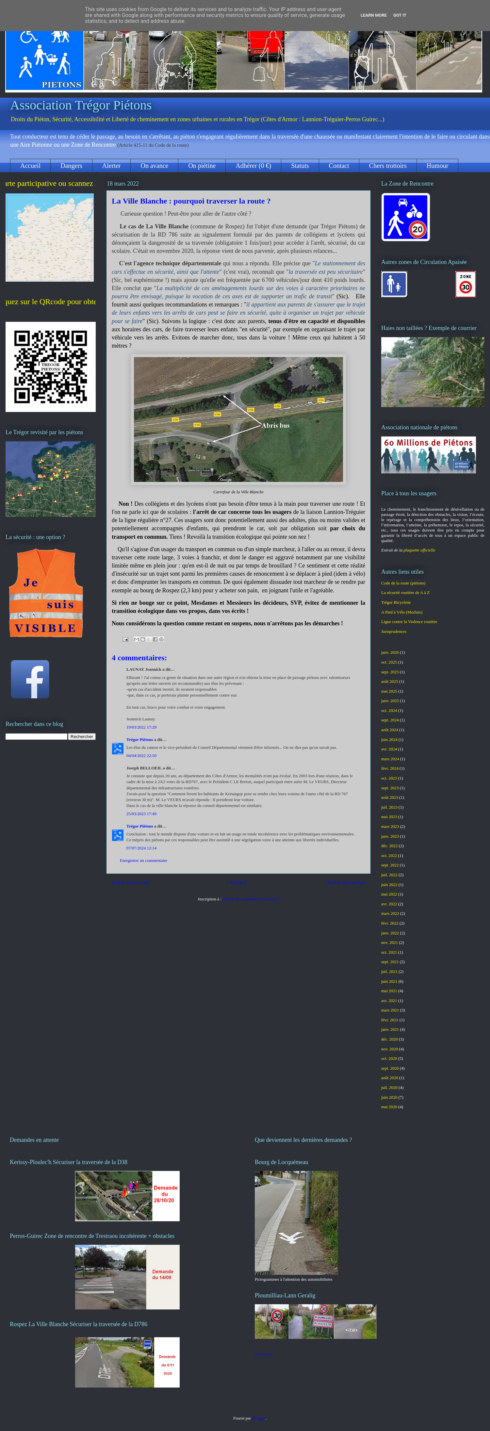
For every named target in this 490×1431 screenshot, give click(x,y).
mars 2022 (390, 913)
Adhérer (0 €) (253, 165)
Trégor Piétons (139, 739)
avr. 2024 (389, 749)
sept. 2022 (390, 865)
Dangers (71, 165)
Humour (438, 165)
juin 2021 (389, 981)
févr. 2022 (390, 923)
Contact (339, 165)
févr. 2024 (390, 768)
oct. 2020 (389, 1058)
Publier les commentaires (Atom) (250, 898)
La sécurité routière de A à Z (405, 592)
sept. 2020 (390, 1068)
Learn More (374, 15)
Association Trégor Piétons (81, 105)
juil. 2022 (389, 874)
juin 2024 (389, 739)
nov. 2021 (389, 942)
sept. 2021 (390, 961)
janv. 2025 (390, 700)
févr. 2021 (390, 1019)
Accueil (30, 165)
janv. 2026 (390, 652)
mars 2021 (390, 1010)
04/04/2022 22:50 (141, 755)
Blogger (259, 1418)
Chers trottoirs (388, 165)
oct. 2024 (389, 710)
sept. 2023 (390, 787)
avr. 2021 (389, 1000)
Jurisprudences (393, 631)
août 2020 (389, 1077)
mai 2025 (389, 691)
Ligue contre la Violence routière (409, 621)
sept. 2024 (390, 719)
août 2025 (389, 681)
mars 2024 (390, 758)
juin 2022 (389, 884)
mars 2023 (390, 826)
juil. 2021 (389, 971)
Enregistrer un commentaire (143, 860)
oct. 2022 (389, 855)
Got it (399, 15)
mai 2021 (389, 990)
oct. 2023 (389, 778)
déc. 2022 (389, 845)
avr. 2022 (389, 903)
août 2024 (389, 729)
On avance (154, 165)
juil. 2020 (389, 1087)
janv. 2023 (390, 836)
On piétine (202, 165)
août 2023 (389, 797)
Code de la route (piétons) (403, 583)
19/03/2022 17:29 (141, 727)
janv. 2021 (390, 1029)
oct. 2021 (389, 952)
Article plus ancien (346, 882)
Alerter (111, 165)
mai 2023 (389, 816)
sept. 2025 (390, 671)
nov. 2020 (389, 1048)
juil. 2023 (389, 807)
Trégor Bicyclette (396, 602)
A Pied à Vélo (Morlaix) (401, 612)
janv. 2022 (390, 932)
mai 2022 (389, 894)
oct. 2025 (389, 662)
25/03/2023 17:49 (141, 813)
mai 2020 (389, 1106)
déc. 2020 (389, 1039)
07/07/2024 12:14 (141, 848)
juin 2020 (389, 1097)
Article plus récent (130, 882)
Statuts (300, 165)
